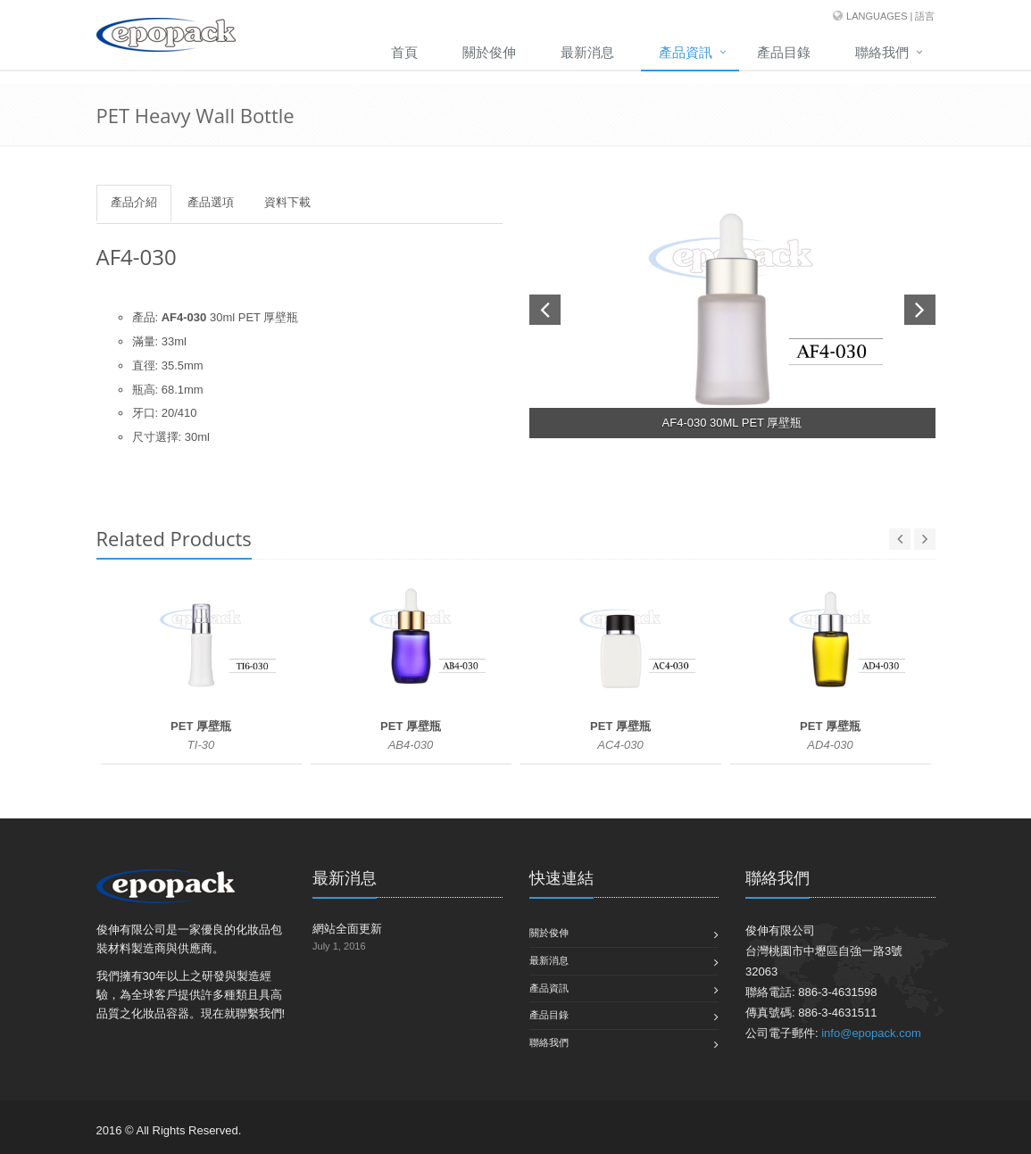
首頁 (404, 52)
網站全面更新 (347, 928)
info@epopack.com (870, 1033)
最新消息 (587, 52)
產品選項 (210, 202)
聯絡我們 (882, 52)
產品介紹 (134, 202)
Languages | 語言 (890, 16)
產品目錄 (784, 52)
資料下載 (287, 202)
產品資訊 (685, 52)
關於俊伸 (489, 52)
